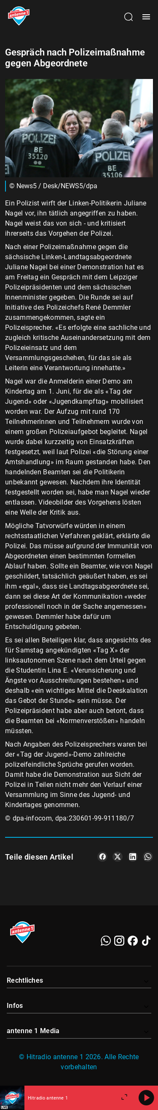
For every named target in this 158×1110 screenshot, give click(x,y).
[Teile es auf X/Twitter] (117, 857)
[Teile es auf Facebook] (102, 857)
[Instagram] (119, 941)
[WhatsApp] (106, 941)
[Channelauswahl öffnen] (128, 17)
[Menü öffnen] (146, 17)
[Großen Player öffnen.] (124, 1098)
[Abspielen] (146, 1097)
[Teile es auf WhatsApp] (148, 857)
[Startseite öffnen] (18, 16)
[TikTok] (146, 941)
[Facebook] (133, 941)
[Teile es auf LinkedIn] (133, 857)
